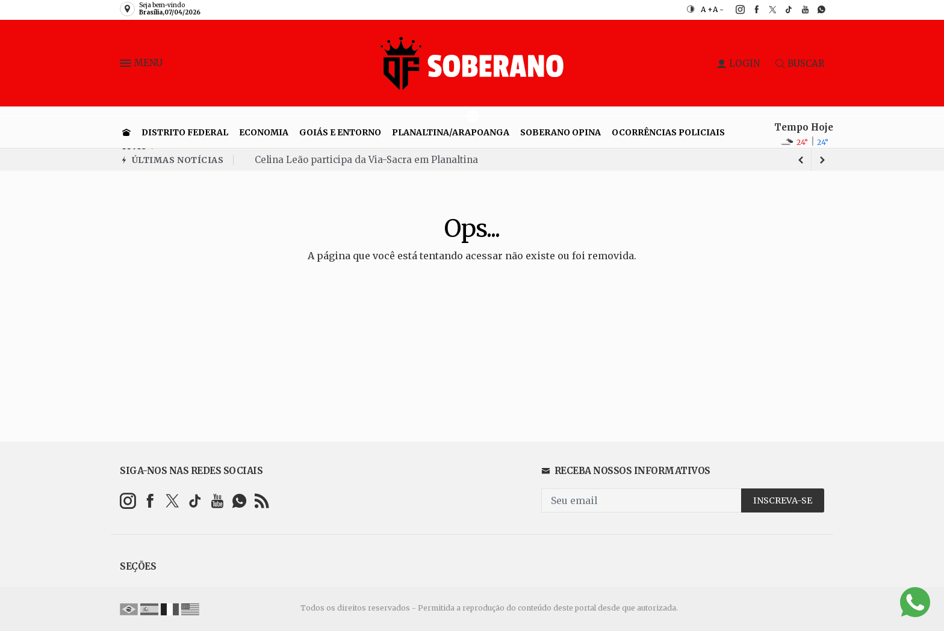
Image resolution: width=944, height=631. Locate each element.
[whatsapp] (815, 9)
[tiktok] (782, 9)
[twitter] (766, 9)
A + (707, 9)
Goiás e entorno (340, 132)
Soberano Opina (560, 132)
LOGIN (738, 63)
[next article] (801, 160)
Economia (263, 132)
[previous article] (822, 160)
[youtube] (799, 9)
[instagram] (734, 9)
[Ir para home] (126, 132)
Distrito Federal (184, 132)
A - (718, 9)
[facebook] (750, 9)
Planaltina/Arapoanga (450, 132)
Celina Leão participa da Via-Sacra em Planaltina (366, 159)
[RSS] (261, 500)
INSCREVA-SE (782, 500)
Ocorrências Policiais (668, 132)
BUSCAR (799, 63)
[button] (127, 65)
